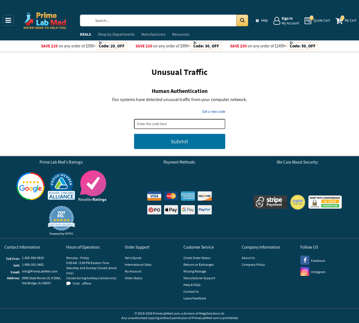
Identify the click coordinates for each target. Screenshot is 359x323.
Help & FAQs (192, 285)
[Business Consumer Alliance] (61, 186)
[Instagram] (312, 271)
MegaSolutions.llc (211, 313)
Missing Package (194, 271)
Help (264, 20)
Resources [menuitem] (180, 34)
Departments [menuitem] (116, 34)
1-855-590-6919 (33, 258)
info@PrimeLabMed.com (39, 271)
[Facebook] (312, 259)
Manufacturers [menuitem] (153, 34)
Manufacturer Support (199, 278)
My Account (133, 271)
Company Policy (253, 264)
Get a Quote (133, 258)
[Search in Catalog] (242, 20)
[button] (61, 220)
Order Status (133, 278)
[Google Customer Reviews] (31, 186)
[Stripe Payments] (270, 202)
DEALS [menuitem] (85, 34)
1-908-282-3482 (33, 264)
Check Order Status (196, 258)
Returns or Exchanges (198, 264)
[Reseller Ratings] (92, 186)
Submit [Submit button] (179, 141)
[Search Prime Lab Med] (169, 20)
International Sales (138, 264)
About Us (248, 258)
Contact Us (191, 291)
